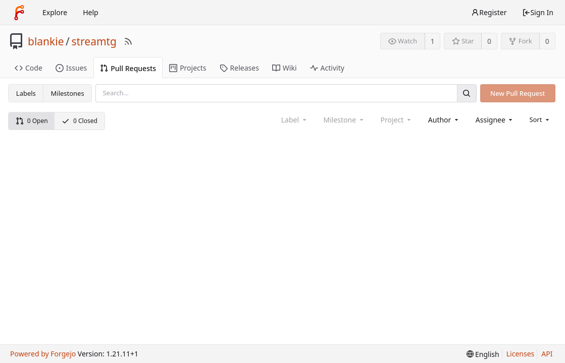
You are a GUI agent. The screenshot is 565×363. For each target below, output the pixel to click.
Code (28, 68)
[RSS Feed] (128, 41)
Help (90, 12)
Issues (71, 68)
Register (488, 12)
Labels (26, 93)
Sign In (537, 12)
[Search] (466, 93)
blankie (46, 41)
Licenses (520, 353)
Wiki (284, 68)
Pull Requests (128, 68)
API (546, 353)
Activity (327, 68)
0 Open (32, 120)
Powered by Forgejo (43, 353)
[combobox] (444, 119)
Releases (239, 68)
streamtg (94, 41)
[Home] (19, 13)
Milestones (67, 93)
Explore (54, 12)
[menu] (540, 119)
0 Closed (79, 120)
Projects (187, 68)
